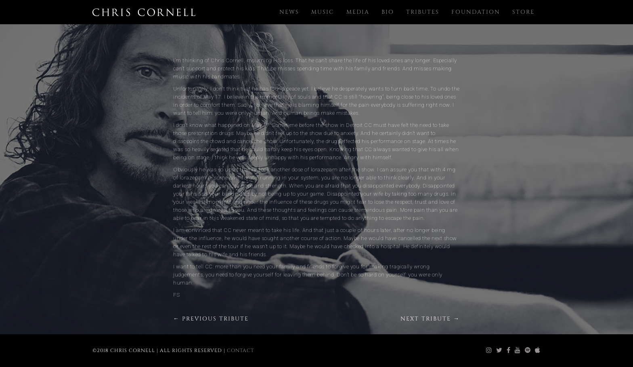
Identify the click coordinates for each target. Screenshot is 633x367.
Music (322, 12)
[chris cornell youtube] (518, 350)
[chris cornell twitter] (499, 350)
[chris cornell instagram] (489, 350)
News (289, 12)
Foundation (475, 12)
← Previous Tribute (211, 319)
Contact (240, 350)
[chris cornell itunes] (538, 350)
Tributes (422, 12)
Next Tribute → (430, 319)
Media (357, 12)
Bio (387, 12)
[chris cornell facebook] (509, 350)
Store (523, 12)
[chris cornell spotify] (528, 350)
